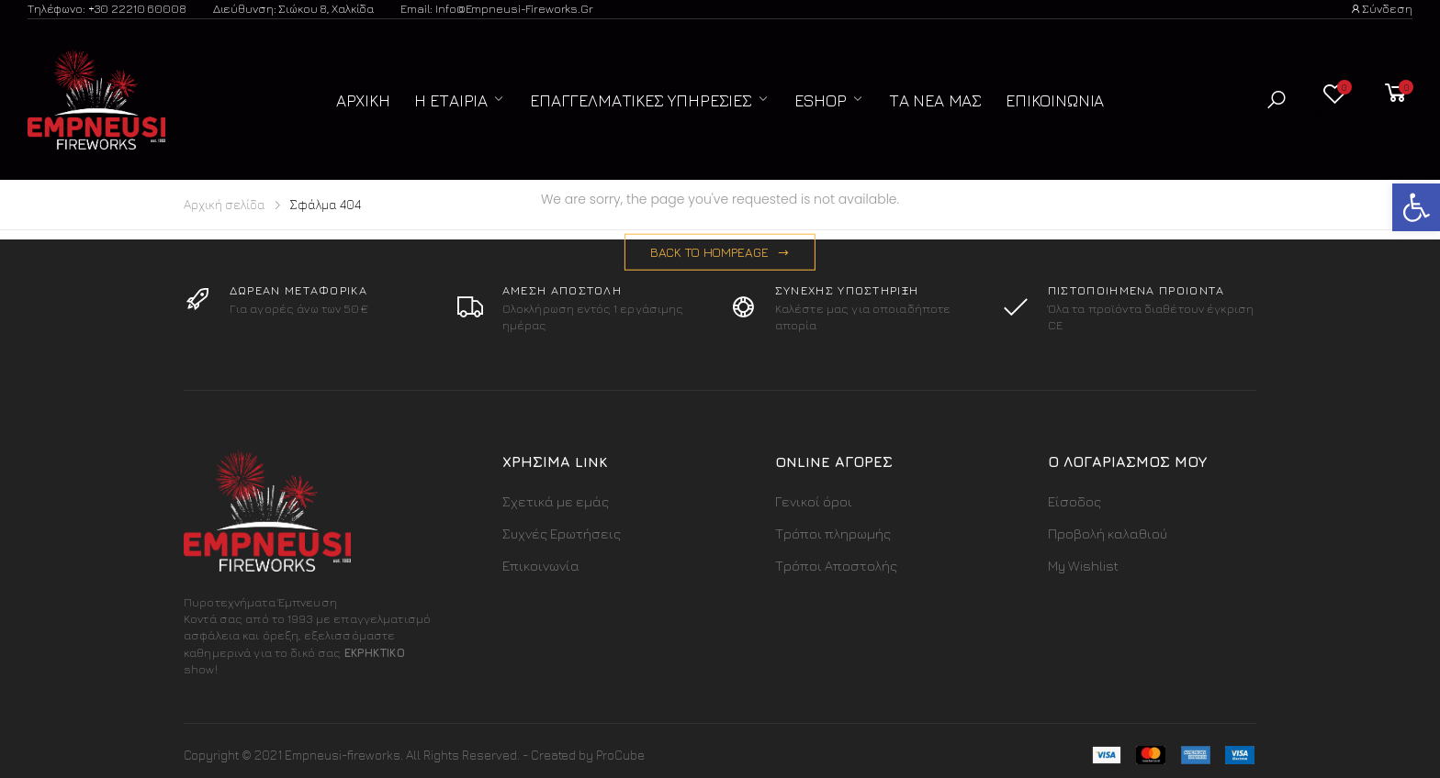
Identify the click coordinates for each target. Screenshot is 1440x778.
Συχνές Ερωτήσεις (561, 533)
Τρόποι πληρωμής (833, 533)
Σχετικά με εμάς (555, 501)
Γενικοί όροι (813, 501)
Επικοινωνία (1055, 100)
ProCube (620, 754)
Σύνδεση (1381, 8)
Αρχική (363, 100)
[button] (1276, 99)
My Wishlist (1083, 565)
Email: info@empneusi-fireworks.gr (496, 8)
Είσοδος (1074, 501)
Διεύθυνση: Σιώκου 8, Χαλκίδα (293, 8)
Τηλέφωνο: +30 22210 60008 (107, 8)
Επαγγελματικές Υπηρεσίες (641, 100)
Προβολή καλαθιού (1107, 533)
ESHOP (820, 100)
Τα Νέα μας (935, 100)
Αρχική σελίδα (224, 204)
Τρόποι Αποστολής (836, 565)
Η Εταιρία (451, 100)
